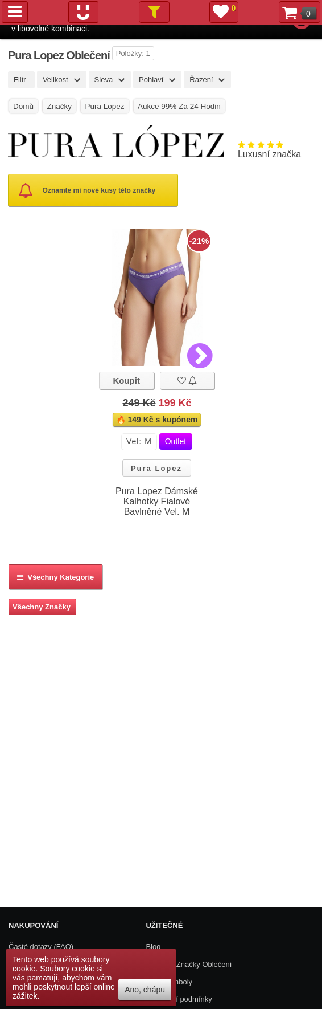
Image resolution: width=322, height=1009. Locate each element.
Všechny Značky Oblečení (189, 964)
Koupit (126, 380)
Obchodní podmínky (179, 999)
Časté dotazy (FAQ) (41, 946)
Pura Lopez (156, 468)
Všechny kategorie (55, 577)
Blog (153, 946)
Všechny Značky (42, 607)
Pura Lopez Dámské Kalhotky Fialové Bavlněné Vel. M (156, 501)
